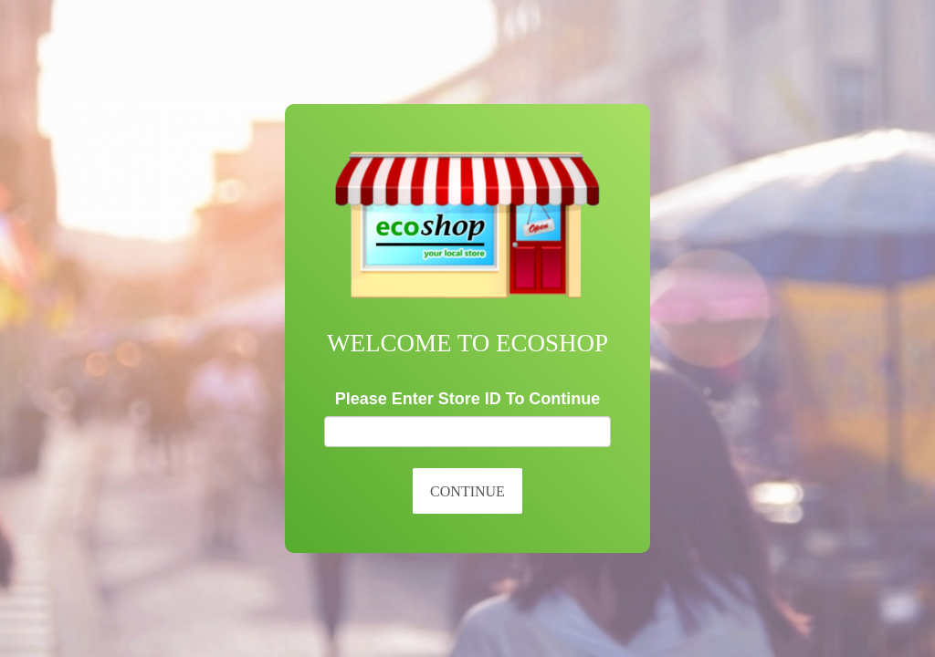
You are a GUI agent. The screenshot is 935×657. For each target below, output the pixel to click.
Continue (467, 491)
